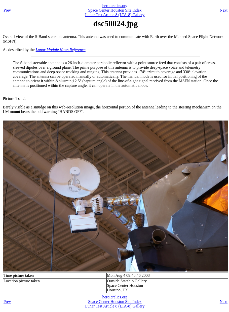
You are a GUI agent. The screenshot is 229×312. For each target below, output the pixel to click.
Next (223, 10)
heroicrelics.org (115, 6)
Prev (7, 10)
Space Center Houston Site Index (114, 10)
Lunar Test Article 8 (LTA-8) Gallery (114, 15)
